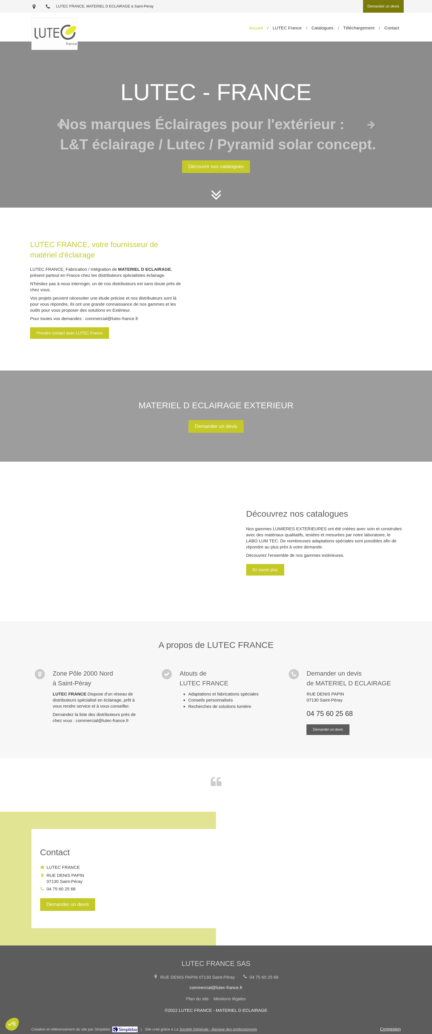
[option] (216, 125)
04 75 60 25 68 (329, 713)
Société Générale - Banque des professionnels (218, 1029)
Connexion (390, 1029)
